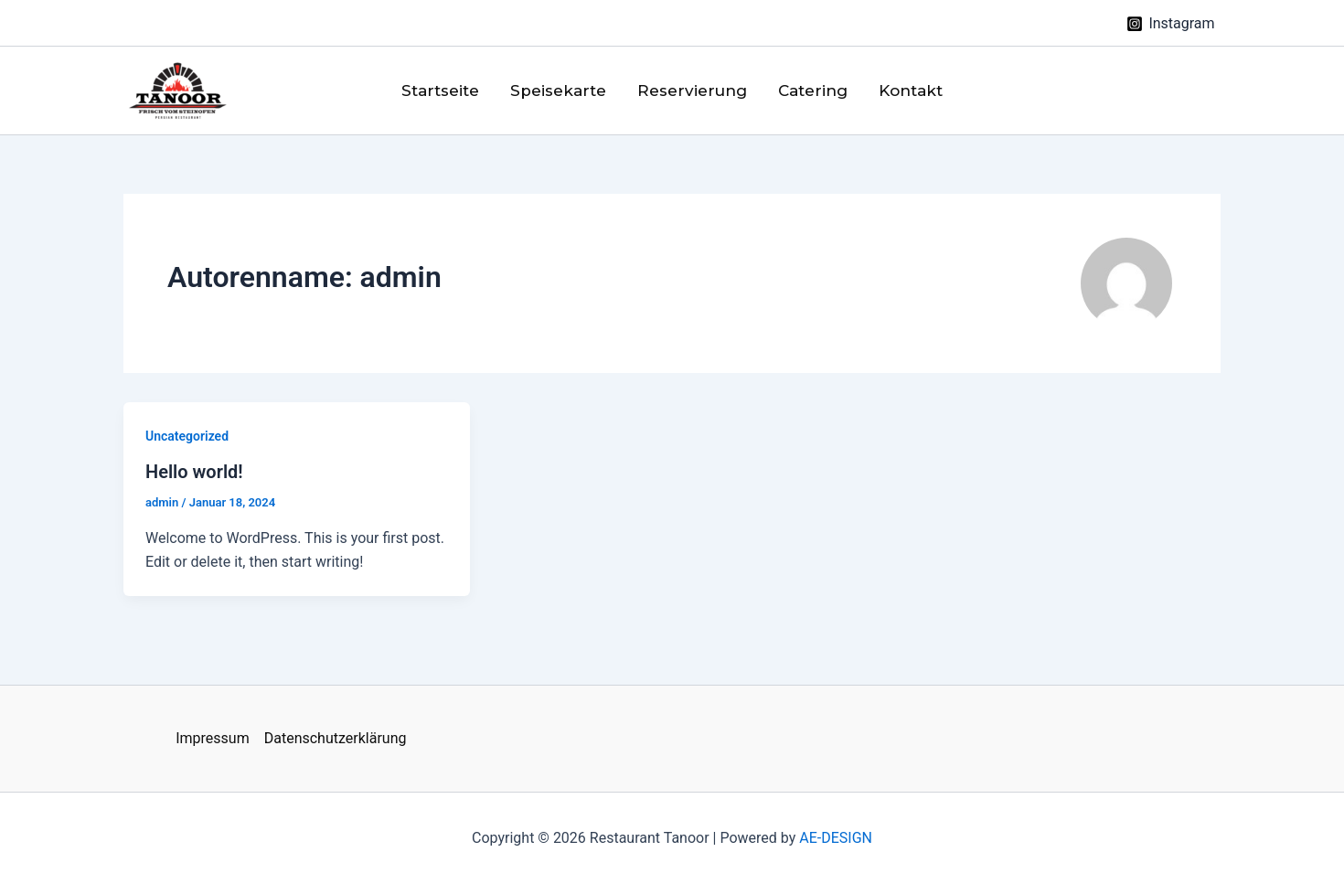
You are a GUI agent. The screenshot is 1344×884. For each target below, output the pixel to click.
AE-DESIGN (835, 838)
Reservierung (692, 90)
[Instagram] (1171, 24)
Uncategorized (187, 436)
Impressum (213, 738)
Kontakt (911, 90)
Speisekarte (558, 90)
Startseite (440, 90)
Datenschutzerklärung (335, 738)
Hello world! (194, 472)
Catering (813, 90)
